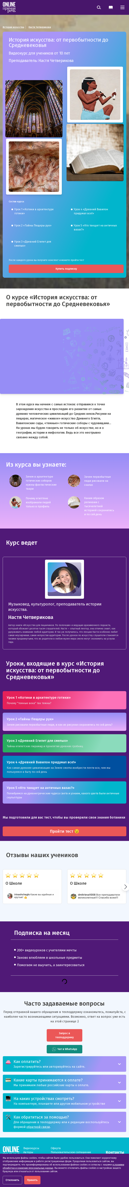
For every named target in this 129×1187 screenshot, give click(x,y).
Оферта (56, 1148)
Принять (32, 1180)
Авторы (28, 1152)
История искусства (13, 27)
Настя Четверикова (40, 27)
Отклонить (12, 1180)
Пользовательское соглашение (71, 1152)
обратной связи (38, 1127)
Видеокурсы (31, 1148)
